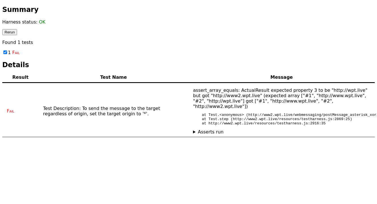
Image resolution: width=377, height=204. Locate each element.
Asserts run (210, 134)
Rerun (10, 32)
